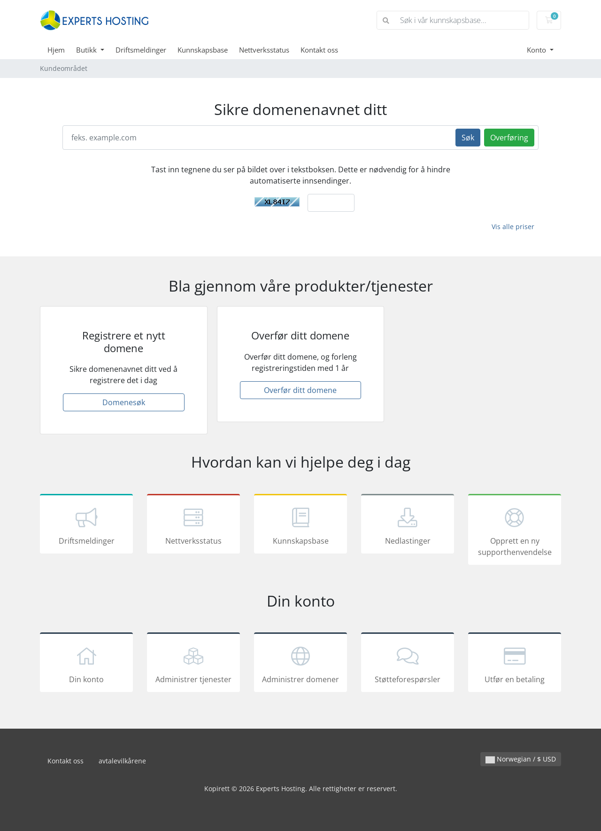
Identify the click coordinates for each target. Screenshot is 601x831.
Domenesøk (123, 402)
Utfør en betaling (514, 664)
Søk (468, 137)
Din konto (86, 664)
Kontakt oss (319, 49)
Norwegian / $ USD (520, 758)
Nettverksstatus (264, 49)
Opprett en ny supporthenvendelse (514, 531)
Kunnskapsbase (202, 49)
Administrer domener (300, 664)
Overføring (509, 137)
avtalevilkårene (122, 760)
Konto (537, 49)
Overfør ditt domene (300, 390)
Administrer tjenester (193, 664)
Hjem (56, 49)
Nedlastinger (407, 525)
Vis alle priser (513, 226)
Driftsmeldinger (141, 49)
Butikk (87, 49)
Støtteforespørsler (407, 664)
